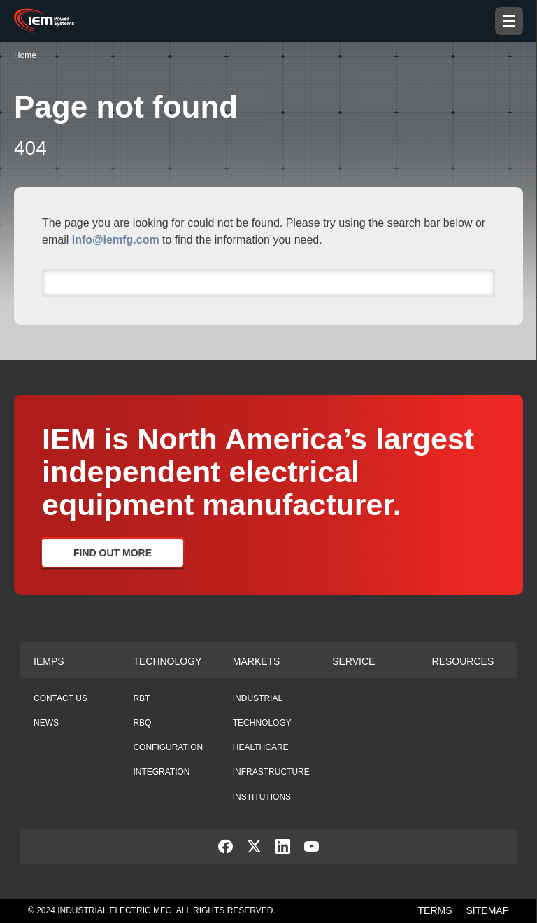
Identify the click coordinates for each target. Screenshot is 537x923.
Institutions (262, 797)
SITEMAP (487, 910)
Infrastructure (271, 772)
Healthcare (261, 747)
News (46, 723)
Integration (161, 772)
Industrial (257, 698)
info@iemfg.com (115, 240)
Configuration (168, 747)
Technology (167, 661)
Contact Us (60, 698)
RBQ (142, 723)
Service (353, 661)
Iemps (49, 661)
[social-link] (225, 850)
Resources (463, 661)
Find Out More (112, 552)
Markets (256, 661)
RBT (141, 698)
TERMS (435, 910)
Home (25, 55)
